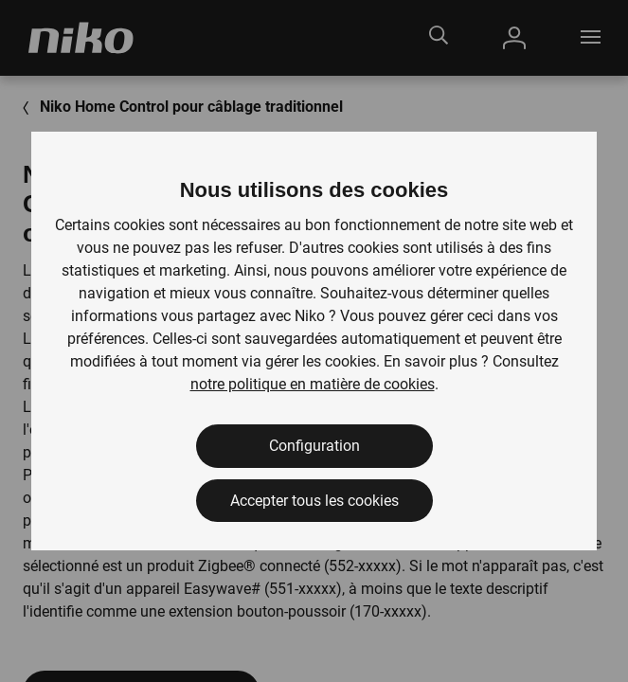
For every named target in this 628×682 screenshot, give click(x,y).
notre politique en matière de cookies (312, 384)
